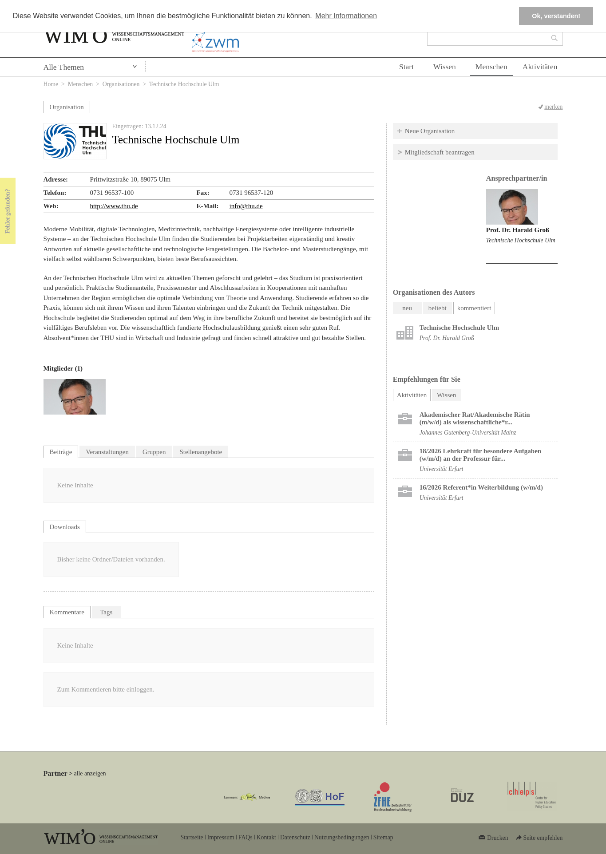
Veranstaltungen (107, 451)
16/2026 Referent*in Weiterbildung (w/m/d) (481, 487)
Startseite (192, 837)
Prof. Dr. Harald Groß (518, 229)
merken (553, 106)
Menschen (491, 66)
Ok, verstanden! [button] (556, 16)
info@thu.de (246, 206)
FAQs (245, 837)
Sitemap (383, 837)
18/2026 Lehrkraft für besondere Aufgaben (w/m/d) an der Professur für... (480, 454)
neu (407, 308)
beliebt (437, 308)
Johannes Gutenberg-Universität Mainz (468, 432)
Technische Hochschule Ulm (520, 240)
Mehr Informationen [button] (346, 16)
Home (51, 84)
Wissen (444, 66)
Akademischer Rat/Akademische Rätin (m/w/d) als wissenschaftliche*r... (475, 418)
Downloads (65, 526)
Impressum (220, 837)
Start (406, 66)
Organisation (67, 107)
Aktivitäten (540, 66)
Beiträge (61, 451)
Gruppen (154, 451)
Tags (106, 612)
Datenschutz (295, 837)
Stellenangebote (200, 451)
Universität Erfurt (441, 469)
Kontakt (266, 837)
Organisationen (121, 84)
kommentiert (474, 308)
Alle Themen (64, 67)
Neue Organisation (430, 130)
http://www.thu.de (114, 206)
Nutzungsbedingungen (341, 837)
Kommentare (67, 612)
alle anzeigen (90, 773)
